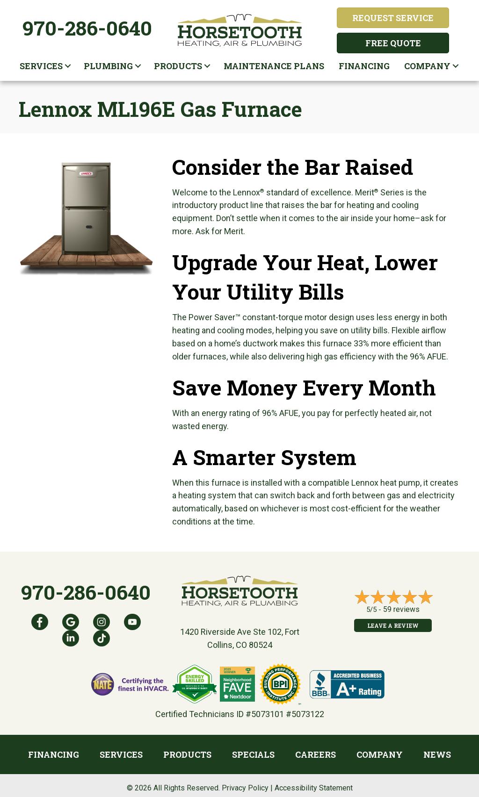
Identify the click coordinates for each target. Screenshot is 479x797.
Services (41, 66)
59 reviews (401, 609)
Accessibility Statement (314, 787)
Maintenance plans (274, 66)
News (437, 754)
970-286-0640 (87, 27)
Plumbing (108, 66)
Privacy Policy (245, 787)
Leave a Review (393, 625)
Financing (364, 66)
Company (427, 66)
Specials (253, 754)
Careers (315, 754)
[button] (68, 66)
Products (178, 66)
